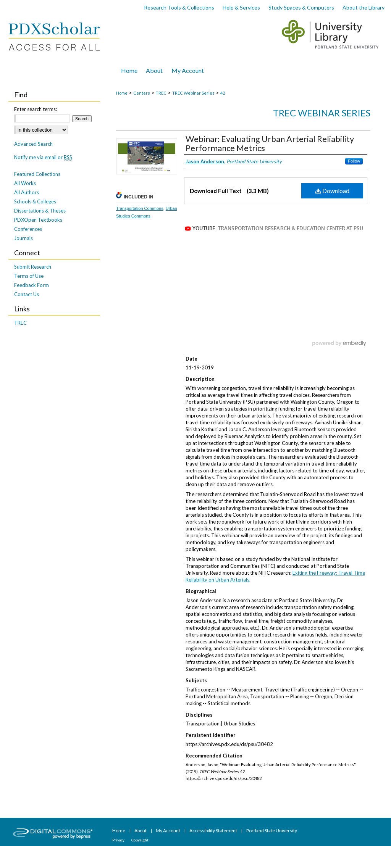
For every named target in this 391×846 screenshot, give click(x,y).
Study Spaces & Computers (301, 7)
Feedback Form (31, 285)
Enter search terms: (35, 109)
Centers (141, 92)
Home (122, 92)
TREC (161, 92)
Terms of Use (29, 276)
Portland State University (271, 830)
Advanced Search (33, 144)
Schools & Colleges (35, 201)
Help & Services (241, 7)
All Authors (26, 192)
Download (332, 190)
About (140, 830)
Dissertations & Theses (40, 211)
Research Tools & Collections (179, 7)
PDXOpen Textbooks (38, 220)
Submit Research (32, 267)
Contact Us (26, 294)
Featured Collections (37, 174)
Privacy (118, 840)
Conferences (28, 229)
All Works (25, 183)
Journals (23, 238)
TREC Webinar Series (193, 92)
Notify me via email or (43, 157)
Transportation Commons (139, 208)
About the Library (364, 7)
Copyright (140, 840)
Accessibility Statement (213, 830)
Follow (354, 161)
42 (222, 92)
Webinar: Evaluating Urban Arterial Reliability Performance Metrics (270, 143)
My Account (168, 830)
